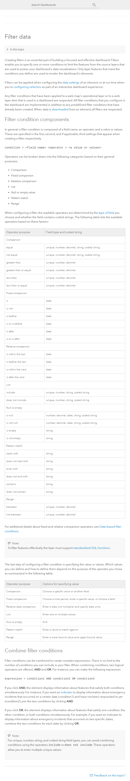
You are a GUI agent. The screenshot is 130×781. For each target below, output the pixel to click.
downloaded (60, 109)
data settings (71, 82)
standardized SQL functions (91, 547)
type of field (106, 212)
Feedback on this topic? (109, 774)
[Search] (94, 5)
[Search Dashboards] (62, 5)
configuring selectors (27, 87)
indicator (66, 691)
